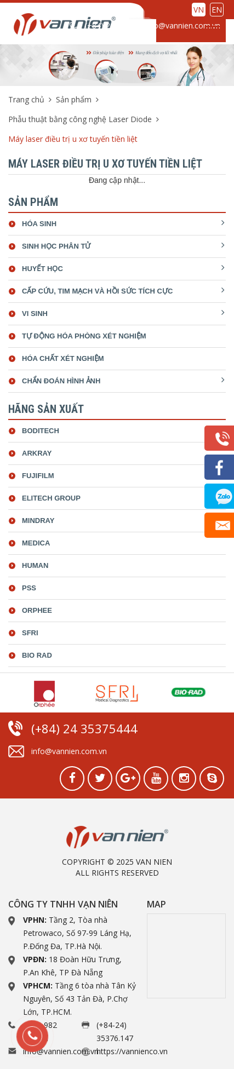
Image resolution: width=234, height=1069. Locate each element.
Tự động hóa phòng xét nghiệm (84, 336)
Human (35, 565)
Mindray (38, 520)
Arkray (37, 453)
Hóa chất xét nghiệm (63, 358)
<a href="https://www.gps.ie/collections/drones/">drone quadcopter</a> (186, 955)
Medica (36, 543)
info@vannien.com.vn (182, 25)
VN (198, 9)
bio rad (37, 655)
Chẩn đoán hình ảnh (61, 381)
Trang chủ (26, 99)
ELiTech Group (51, 498)
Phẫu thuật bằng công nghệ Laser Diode (80, 119)
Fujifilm (38, 476)
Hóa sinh (39, 224)
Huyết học (42, 269)
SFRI (30, 633)
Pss (29, 588)
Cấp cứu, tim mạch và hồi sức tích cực (97, 291)
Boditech (40, 431)
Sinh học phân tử (56, 246)
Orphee (37, 610)
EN (217, 9)
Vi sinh (35, 313)
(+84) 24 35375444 (102, 31)
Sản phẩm (74, 99)
